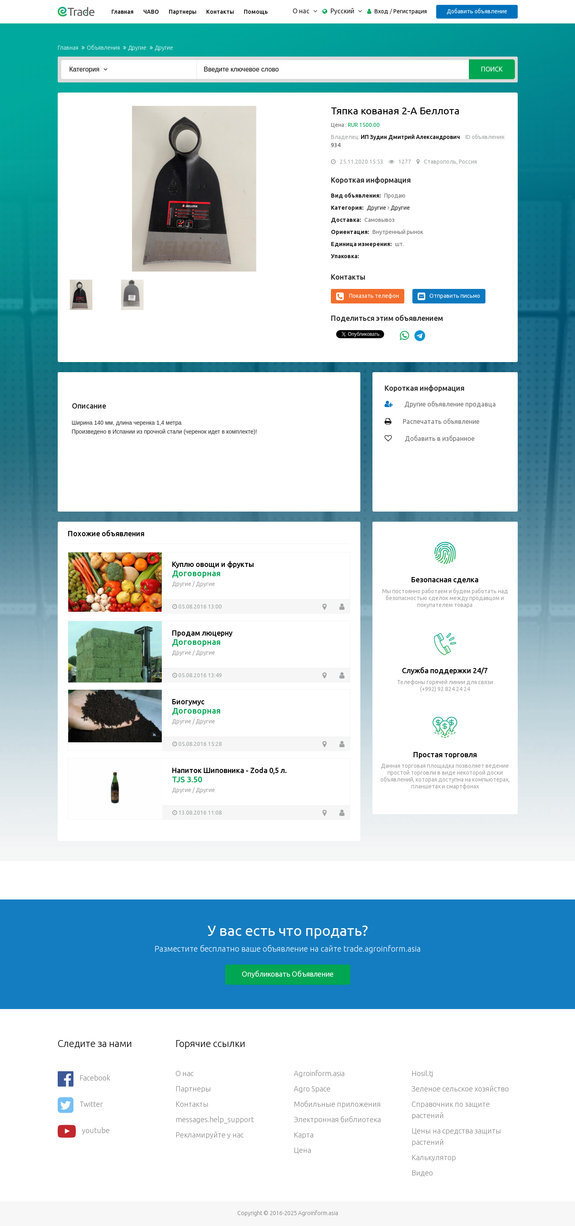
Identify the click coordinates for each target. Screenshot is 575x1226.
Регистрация (410, 11)
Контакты (220, 11)
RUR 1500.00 (364, 125)
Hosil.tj (422, 1073)
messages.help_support (215, 1119)
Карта (304, 1135)
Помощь (256, 11)
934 (336, 145)
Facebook (84, 1079)
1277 (404, 161)
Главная (122, 11)
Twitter (80, 1105)
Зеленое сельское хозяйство (460, 1089)
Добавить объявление (477, 11)
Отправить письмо (449, 296)
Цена (302, 1150)
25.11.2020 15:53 (361, 161)
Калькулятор (434, 1157)
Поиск (492, 69)
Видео (422, 1173)
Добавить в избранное (439, 438)
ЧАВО (151, 11)
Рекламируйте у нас (210, 1135)
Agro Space (312, 1089)
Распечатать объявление (441, 421)
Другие (137, 47)
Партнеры (183, 11)
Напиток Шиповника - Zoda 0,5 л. (229, 770)
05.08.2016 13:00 (200, 606)
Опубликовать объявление (288, 974)
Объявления (103, 47)
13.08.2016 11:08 (200, 812)
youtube (84, 1131)
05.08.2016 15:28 (200, 744)
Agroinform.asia (319, 1073)
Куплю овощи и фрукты (213, 564)
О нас (185, 1073)
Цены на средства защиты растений (456, 1136)
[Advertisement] (147, 879)
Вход (381, 11)
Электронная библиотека (337, 1119)
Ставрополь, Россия (450, 161)
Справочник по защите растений (451, 1109)
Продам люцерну (202, 633)
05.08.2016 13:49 (200, 675)
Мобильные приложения (337, 1104)
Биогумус (188, 701)
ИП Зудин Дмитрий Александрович (410, 137)
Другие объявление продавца (450, 404)
